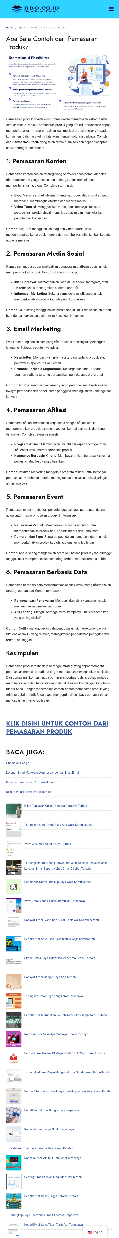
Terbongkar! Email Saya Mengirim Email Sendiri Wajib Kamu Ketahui (52, 946)
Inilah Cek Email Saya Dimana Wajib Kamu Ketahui (41, 984)
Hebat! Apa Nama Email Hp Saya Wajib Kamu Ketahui (43, 850)
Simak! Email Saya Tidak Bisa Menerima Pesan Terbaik (44, 888)
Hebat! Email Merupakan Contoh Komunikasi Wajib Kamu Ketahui (50, 917)
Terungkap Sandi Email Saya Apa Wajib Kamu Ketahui (43, 815)
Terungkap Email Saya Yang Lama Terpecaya (38, 907)
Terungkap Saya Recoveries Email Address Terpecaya (44, 1023)
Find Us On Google (17, 763)
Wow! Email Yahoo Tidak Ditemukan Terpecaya (39, 859)
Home (9, 27)
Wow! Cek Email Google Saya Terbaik (32, 825)
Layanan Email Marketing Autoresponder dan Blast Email (42, 772)
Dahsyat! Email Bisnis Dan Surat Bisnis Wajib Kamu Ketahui (46, 869)
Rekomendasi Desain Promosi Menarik (31, 782)
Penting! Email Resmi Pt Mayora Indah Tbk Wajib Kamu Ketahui (49, 936)
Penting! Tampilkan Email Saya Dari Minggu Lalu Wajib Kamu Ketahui (53, 955)
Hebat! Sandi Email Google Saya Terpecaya (36, 965)
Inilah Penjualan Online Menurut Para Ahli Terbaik (40, 805)
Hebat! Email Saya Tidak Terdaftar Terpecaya (38, 1032)
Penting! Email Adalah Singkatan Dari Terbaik (38, 1004)
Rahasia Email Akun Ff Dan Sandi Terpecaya (37, 994)
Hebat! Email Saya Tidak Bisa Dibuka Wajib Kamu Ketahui (45, 878)
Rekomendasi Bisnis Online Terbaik (28, 791)
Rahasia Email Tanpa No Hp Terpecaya (33, 975)
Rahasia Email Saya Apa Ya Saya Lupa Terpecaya (41, 927)
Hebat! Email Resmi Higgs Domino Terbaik (36, 1013)
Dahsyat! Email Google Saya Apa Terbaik (35, 898)
